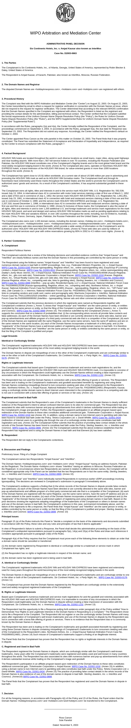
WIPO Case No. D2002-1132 (89, 375)
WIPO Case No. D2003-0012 (41, 270)
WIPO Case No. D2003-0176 (113, 577)
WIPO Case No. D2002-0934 (110, 278)
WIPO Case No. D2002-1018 (89, 275)
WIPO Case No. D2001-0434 (106, 417)
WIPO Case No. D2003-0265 (16, 267)
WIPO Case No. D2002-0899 (16, 283)
